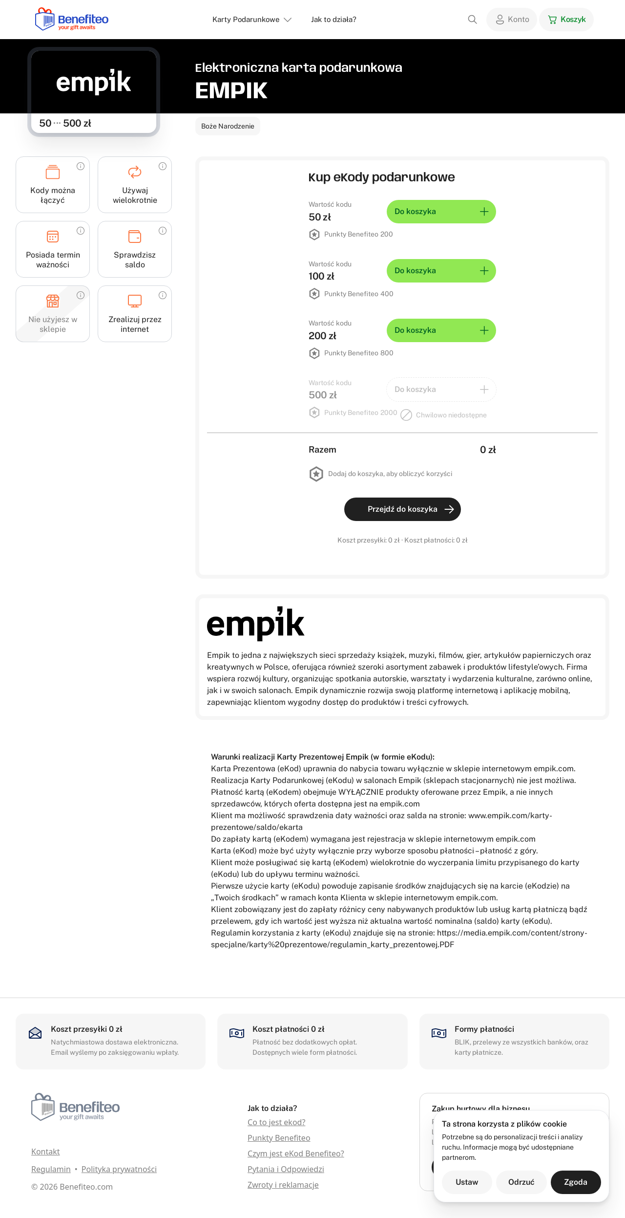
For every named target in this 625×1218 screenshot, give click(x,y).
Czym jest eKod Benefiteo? (296, 1153)
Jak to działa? (333, 19)
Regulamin (51, 1169)
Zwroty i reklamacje (283, 1184)
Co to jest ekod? (276, 1122)
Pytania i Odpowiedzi (286, 1169)
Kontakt (45, 1151)
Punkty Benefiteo (279, 1137)
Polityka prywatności (119, 1169)
